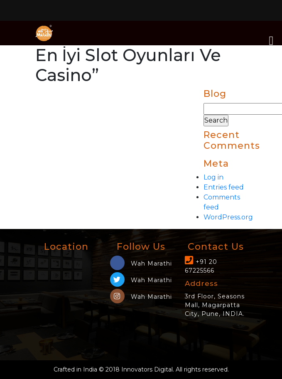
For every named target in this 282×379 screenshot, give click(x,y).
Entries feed (224, 187)
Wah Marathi (141, 263)
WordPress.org (228, 217)
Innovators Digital (147, 369)
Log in (213, 177)
